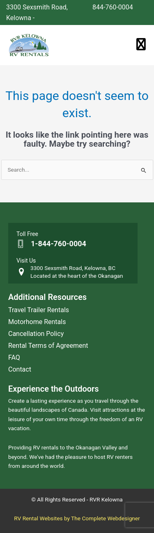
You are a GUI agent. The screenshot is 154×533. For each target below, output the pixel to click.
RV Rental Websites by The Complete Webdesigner (77, 518)
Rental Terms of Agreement (48, 345)
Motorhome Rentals (37, 322)
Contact (19, 369)
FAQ (14, 357)
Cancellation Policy (36, 334)
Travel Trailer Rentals (38, 310)
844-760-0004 (112, 7)
